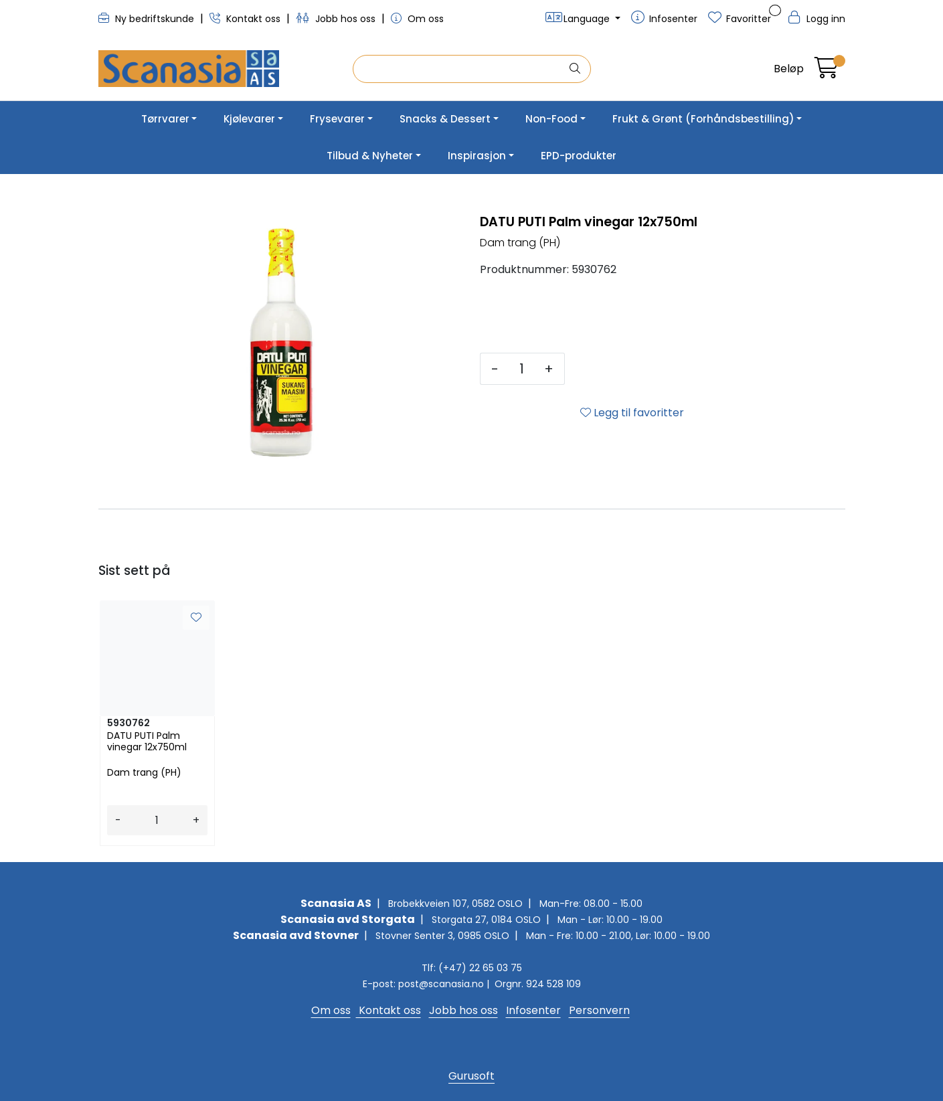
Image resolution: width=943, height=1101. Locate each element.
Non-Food (551, 119)
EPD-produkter (578, 156)
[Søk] (460, 69)
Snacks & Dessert (445, 119)
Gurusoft (471, 1076)
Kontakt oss (246, 18)
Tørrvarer (165, 119)
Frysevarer (337, 119)
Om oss (417, 18)
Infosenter (533, 1010)
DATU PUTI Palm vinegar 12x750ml (147, 741)
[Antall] (522, 369)
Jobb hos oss (337, 18)
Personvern (599, 1010)
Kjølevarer (249, 119)
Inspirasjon (477, 156)
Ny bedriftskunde (147, 18)
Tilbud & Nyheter (370, 156)
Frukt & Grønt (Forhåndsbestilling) (703, 119)
